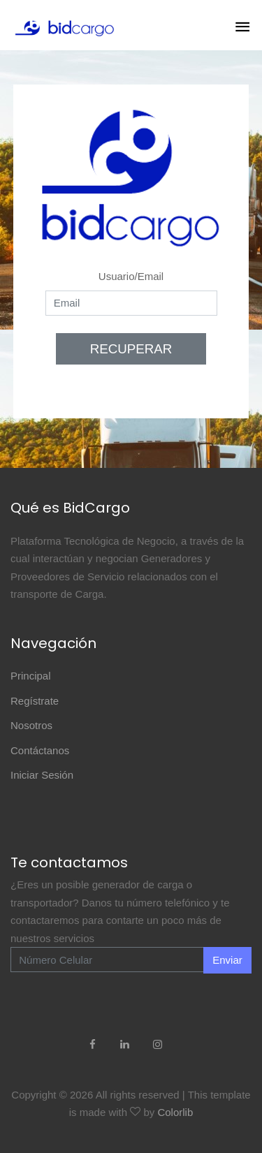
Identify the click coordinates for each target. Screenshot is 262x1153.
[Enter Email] (107, 959)
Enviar (227, 960)
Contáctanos (39, 750)
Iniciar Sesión (41, 775)
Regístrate (34, 701)
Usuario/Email (131, 276)
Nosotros (31, 725)
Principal (30, 676)
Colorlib (175, 1112)
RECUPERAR (131, 349)
